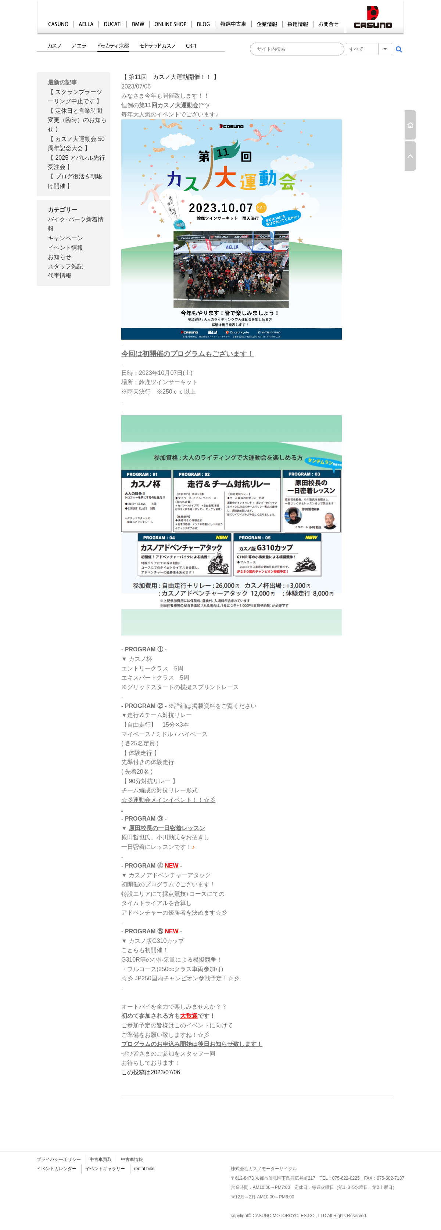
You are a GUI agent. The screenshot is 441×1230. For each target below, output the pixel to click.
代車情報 (59, 275)
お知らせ (59, 257)
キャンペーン (65, 238)
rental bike (144, 1168)
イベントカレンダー (56, 1168)
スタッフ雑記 (65, 266)
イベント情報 (65, 248)
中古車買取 (101, 1159)
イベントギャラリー (105, 1168)
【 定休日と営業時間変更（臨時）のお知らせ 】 (77, 120)
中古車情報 (132, 1159)
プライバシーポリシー (59, 1159)
